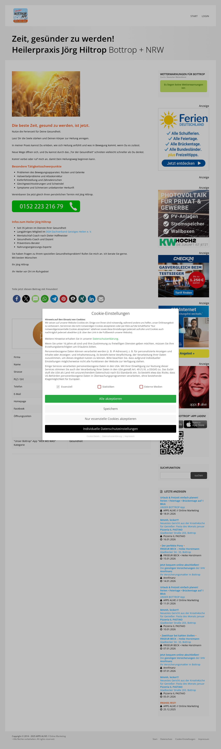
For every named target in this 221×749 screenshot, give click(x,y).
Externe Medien (151, 386)
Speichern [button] (110, 409)
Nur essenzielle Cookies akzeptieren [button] (110, 419)
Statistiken (106, 386)
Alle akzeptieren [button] (110, 399)
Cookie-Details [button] (93, 436)
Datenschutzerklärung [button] (112, 436)
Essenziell (64, 386)
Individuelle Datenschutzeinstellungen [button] (110, 429)
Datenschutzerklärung (105, 338)
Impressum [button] (129, 436)
